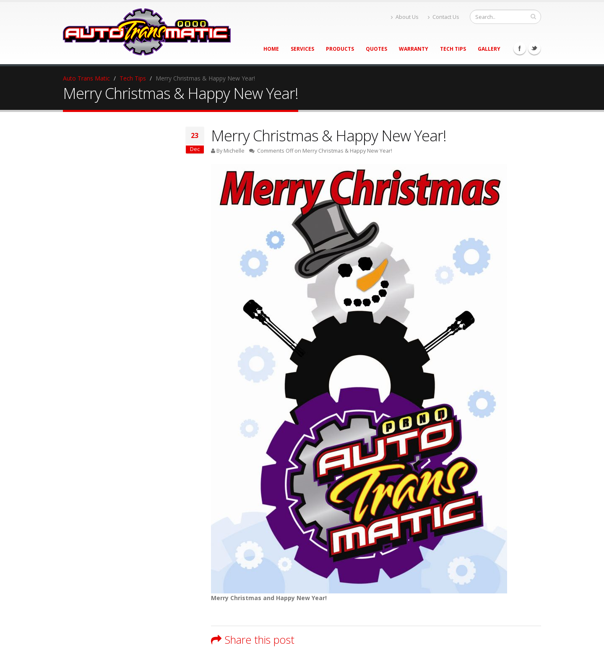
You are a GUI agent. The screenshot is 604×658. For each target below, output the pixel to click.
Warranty (413, 48)
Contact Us (443, 17)
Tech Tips (453, 48)
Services (302, 48)
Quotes (376, 48)
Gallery (489, 48)
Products (340, 48)
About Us (405, 17)
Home (271, 48)
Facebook (519, 48)
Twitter (534, 48)
